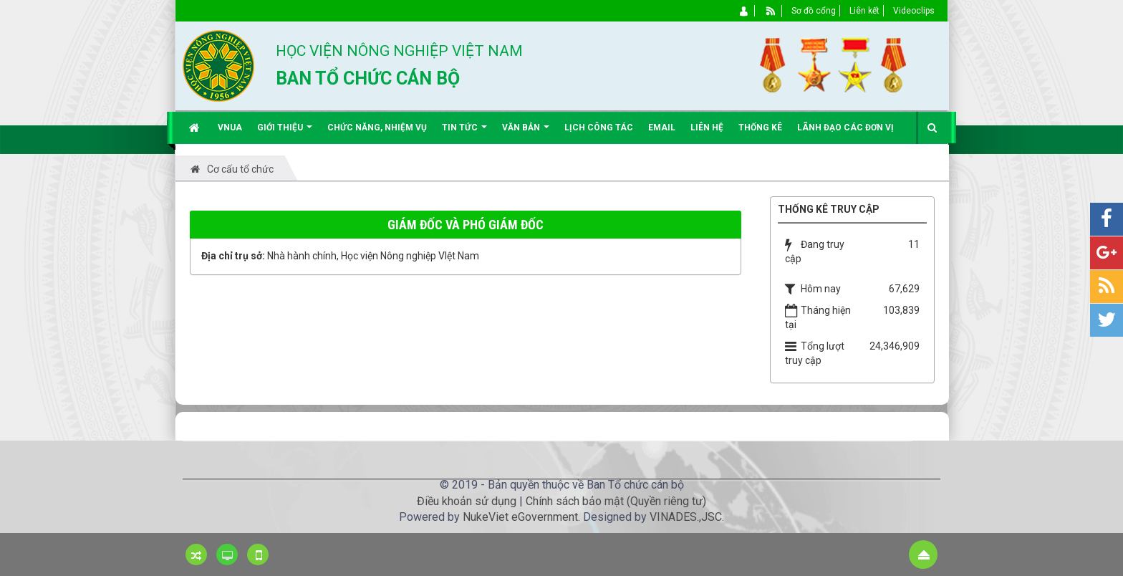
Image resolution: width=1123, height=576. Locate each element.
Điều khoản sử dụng (466, 501)
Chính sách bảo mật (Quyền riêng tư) (616, 501)
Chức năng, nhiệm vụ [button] (377, 128)
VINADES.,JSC (686, 517)
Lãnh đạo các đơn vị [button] (845, 128)
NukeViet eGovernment (520, 517)
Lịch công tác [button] (598, 128)
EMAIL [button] (661, 128)
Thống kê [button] (760, 128)
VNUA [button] (230, 128)
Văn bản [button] (525, 133)
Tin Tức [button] (464, 133)
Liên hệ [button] (706, 128)
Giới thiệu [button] (284, 133)
